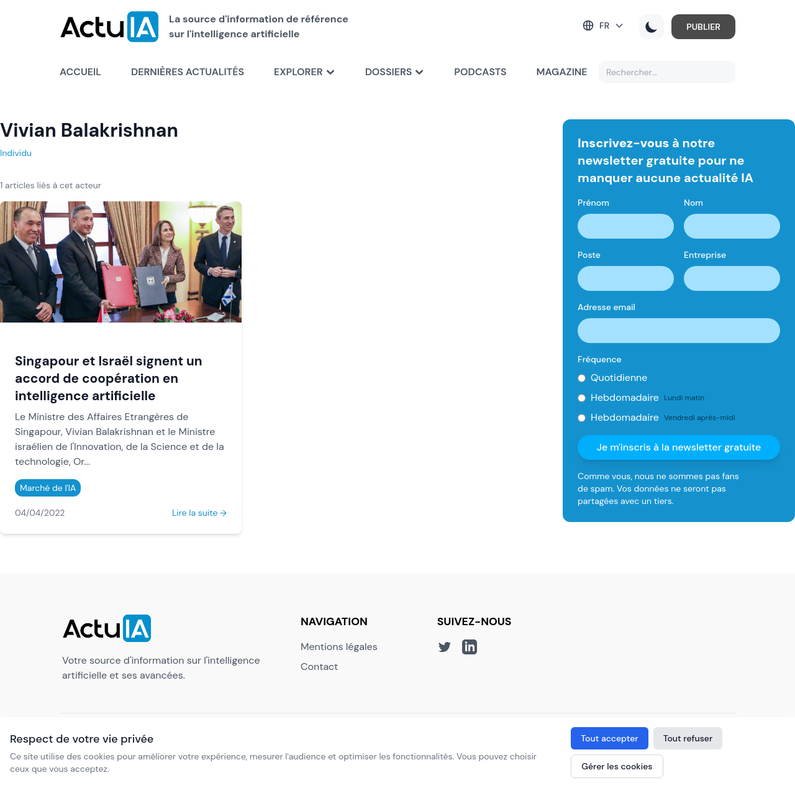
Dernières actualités (187, 71)
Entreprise (705, 254)
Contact (319, 666)
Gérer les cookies (616, 766)
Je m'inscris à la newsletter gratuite (679, 447)
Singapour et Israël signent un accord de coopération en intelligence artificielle (108, 378)
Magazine (562, 71)
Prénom (593, 202)
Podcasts (480, 71)
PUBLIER (703, 26)
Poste (589, 254)
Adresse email (606, 307)
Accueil (80, 71)
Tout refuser (688, 738)
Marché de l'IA (48, 487)
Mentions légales (339, 646)
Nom (693, 202)
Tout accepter (609, 738)
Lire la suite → (199, 512)
